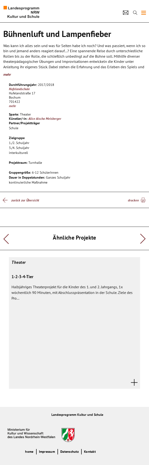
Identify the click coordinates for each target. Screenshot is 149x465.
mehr (7, 74)
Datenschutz (69, 451)
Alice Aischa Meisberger (44, 118)
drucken (133, 200)
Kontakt (90, 451)
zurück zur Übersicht (25, 200)
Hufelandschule (19, 89)
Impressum (47, 451)
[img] (143, 13)
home (29, 451)
